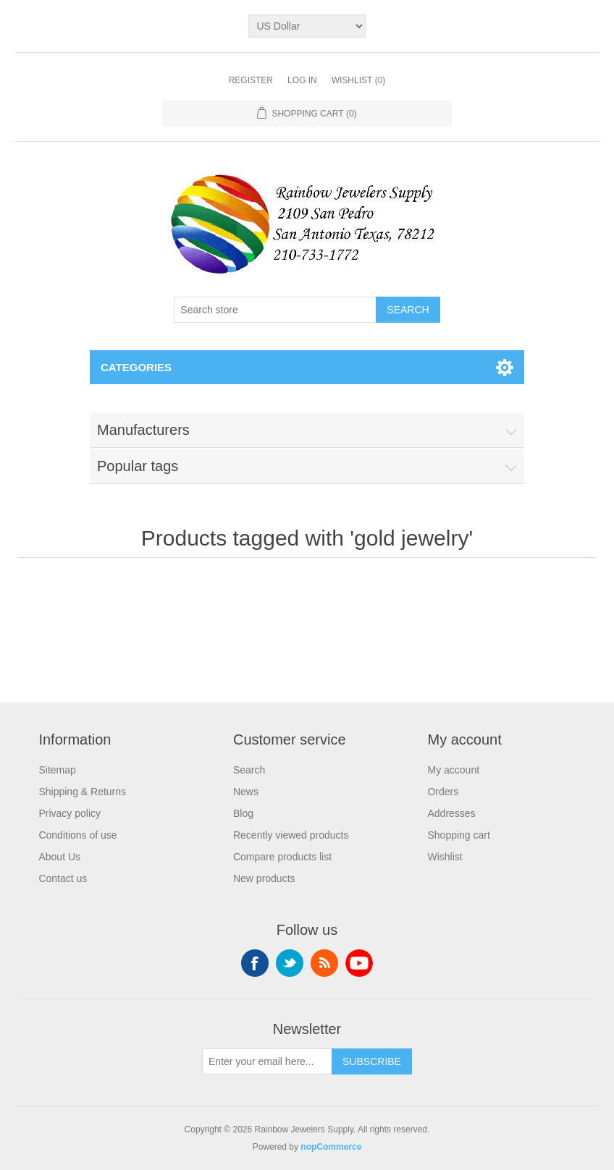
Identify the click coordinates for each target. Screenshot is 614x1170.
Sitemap (56, 770)
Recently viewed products (291, 835)
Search (249, 770)
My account (453, 770)
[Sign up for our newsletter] (267, 1061)
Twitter (289, 963)
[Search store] (275, 310)
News (245, 791)
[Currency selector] (306, 26)
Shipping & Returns (82, 791)
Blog (243, 813)
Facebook (255, 963)
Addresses (451, 813)
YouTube (359, 963)
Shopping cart (458, 835)
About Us (59, 856)
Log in (302, 80)
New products (264, 878)
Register (251, 80)
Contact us (62, 878)
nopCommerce (330, 1147)
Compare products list (282, 856)
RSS (324, 963)
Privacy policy (69, 813)
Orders (442, 791)
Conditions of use (77, 835)
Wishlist (444, 856)
